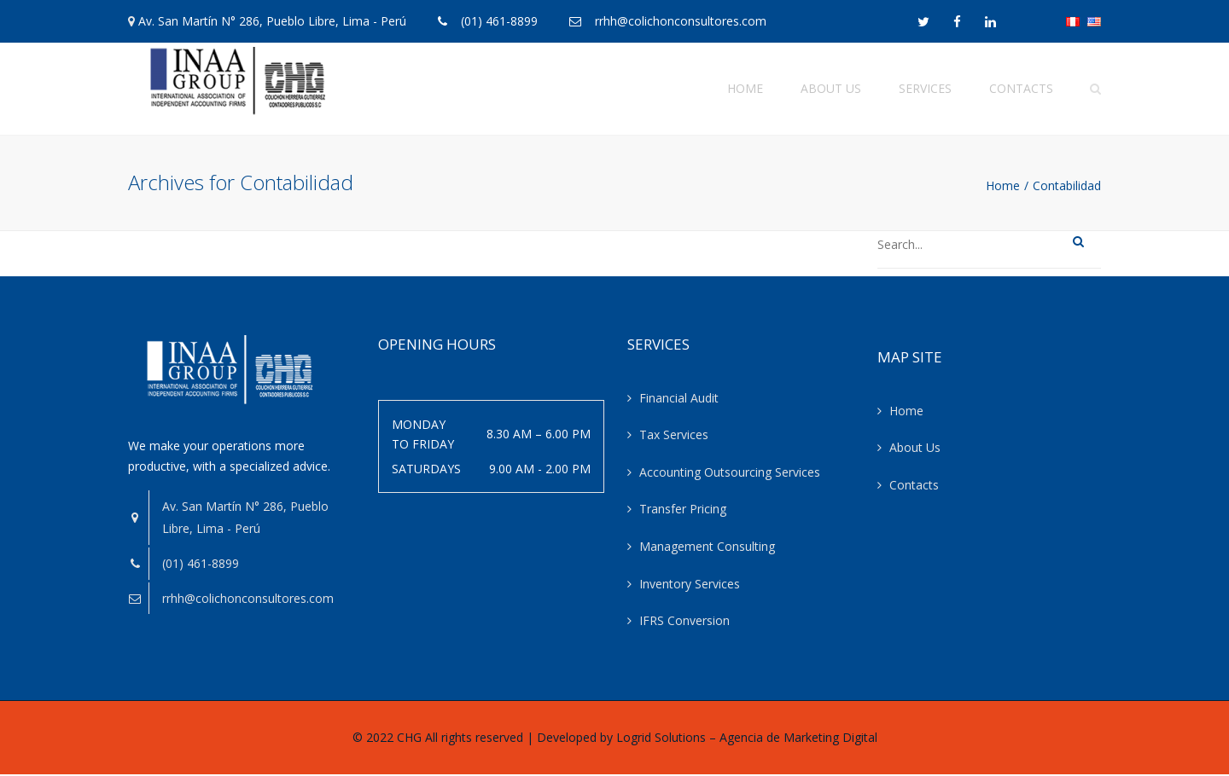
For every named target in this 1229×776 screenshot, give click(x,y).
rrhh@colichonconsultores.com (680, 21)
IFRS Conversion (684, 623)
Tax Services (673, 437)
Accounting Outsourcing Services (729, 474)
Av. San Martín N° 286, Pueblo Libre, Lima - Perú (272, 21)
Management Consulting (707, 549)
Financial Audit (679, 400)
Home (745, 89)
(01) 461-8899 (499, 21)
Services (925, 89)
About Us (831, 89)
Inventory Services (689, 586)
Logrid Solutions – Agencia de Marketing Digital (746, 740)
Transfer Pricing (682, 511)
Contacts (1021, 89)
